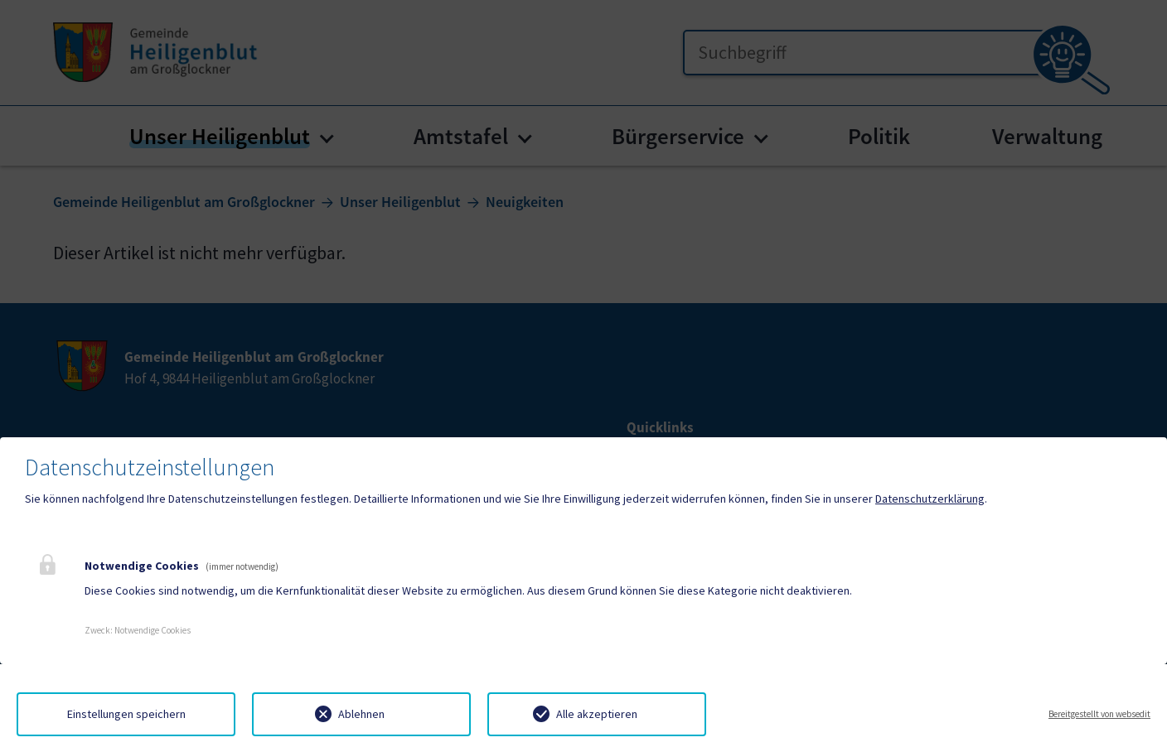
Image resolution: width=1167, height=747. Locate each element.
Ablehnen (361, 713)
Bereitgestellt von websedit (1099, 714)
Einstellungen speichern (126, 713)
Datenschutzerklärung (930, 498)
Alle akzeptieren (596, 713)
